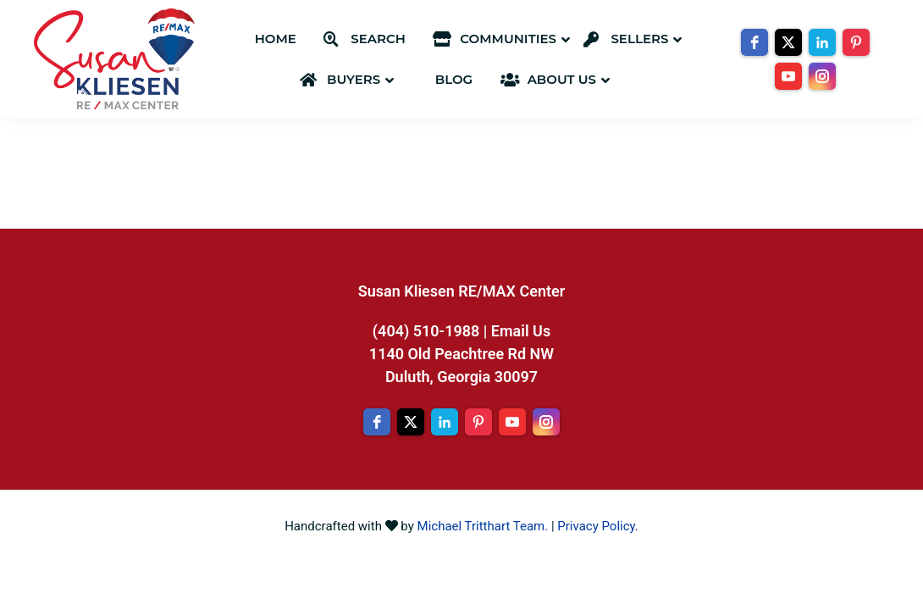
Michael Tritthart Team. (483, 526)
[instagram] (822, 76)
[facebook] (754, 42)
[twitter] (788, 42)
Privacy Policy (596, 526)
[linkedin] (822, 42)
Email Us (520, 331)
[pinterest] (856, 42)
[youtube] (788, 76)
